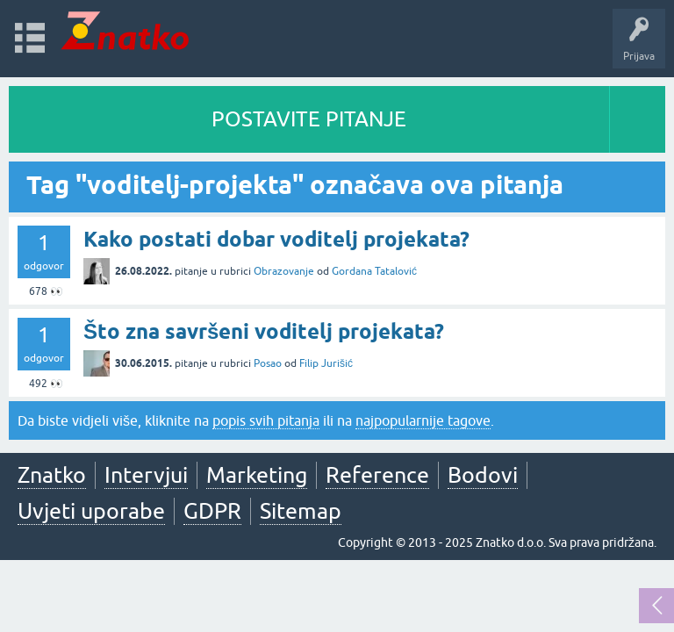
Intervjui (146, 475)
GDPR (212, 511)
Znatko (52, 475)
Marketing (256, 475)
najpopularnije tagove (423, 420)
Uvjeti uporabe (91, 511)
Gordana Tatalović (374, 271)
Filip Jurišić (326, 363)
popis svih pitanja (265, 420)
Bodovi (483, 475)
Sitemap (300, 511)
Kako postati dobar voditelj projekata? (276, 239)
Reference (377, 475)
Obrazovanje (284, 271)
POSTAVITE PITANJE (309, 119)
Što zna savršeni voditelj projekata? (263, 331)
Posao (268, 363)
